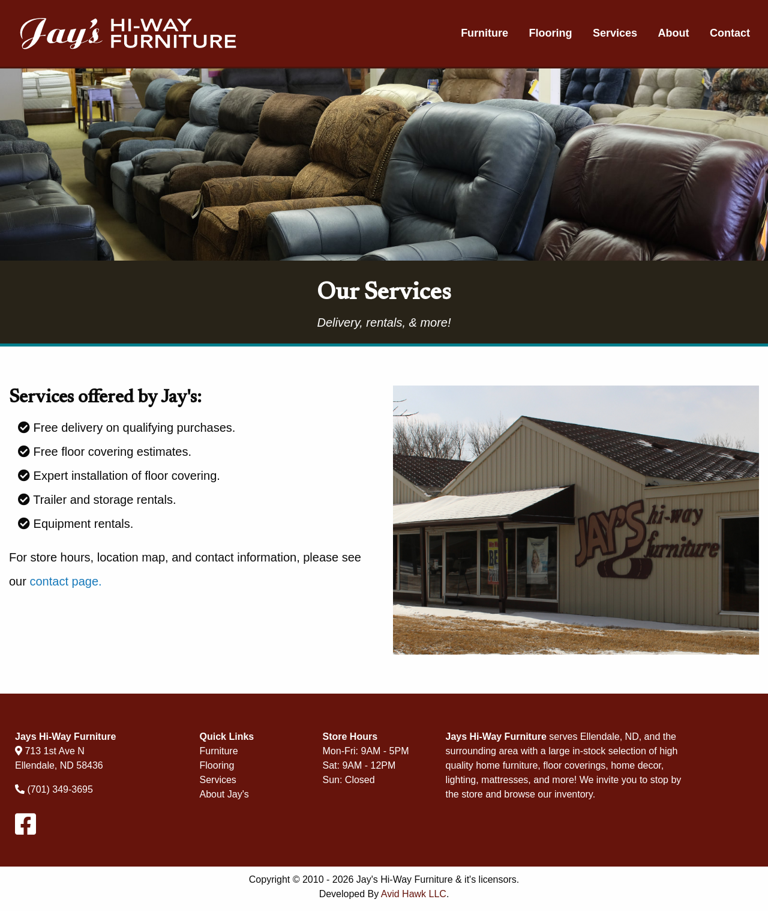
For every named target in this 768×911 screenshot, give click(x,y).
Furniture (484, 33)
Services (615, 33)
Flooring (550, 33)
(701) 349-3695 (59, 789)
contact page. (65, 581)
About (673, 33)
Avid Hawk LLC (413, 894)
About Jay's (224, 794)
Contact (730, 33)
